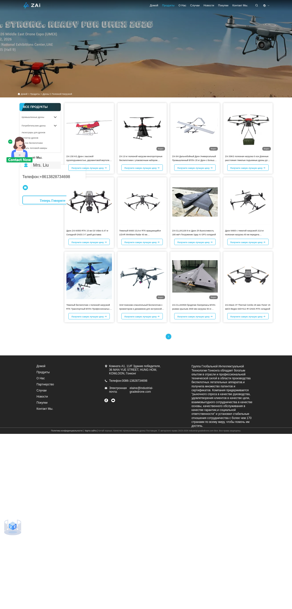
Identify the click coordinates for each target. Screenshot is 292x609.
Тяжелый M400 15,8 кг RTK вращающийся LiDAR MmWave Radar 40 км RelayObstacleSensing (140, 234)
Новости (209, 5)
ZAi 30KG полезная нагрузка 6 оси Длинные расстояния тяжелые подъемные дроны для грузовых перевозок (247, 160)
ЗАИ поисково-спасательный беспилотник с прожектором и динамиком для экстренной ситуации (140, 309)
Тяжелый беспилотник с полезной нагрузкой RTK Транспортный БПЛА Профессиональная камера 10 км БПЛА (89, 309)
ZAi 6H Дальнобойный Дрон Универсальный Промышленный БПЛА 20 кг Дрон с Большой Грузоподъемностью (194, 160)
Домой (154, 5)
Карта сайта (91, 430)
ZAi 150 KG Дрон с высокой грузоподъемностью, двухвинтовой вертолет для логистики (88, 160)
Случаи (195, 5)
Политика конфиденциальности (66, 430)
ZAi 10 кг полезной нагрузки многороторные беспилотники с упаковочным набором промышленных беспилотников (140, 160)
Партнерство (45, 384)
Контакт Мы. (240, 5)
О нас (182, 5)
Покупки (223, 5)
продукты (168, 5)
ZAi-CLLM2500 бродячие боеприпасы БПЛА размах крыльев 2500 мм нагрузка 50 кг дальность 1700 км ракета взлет (194, 309)
